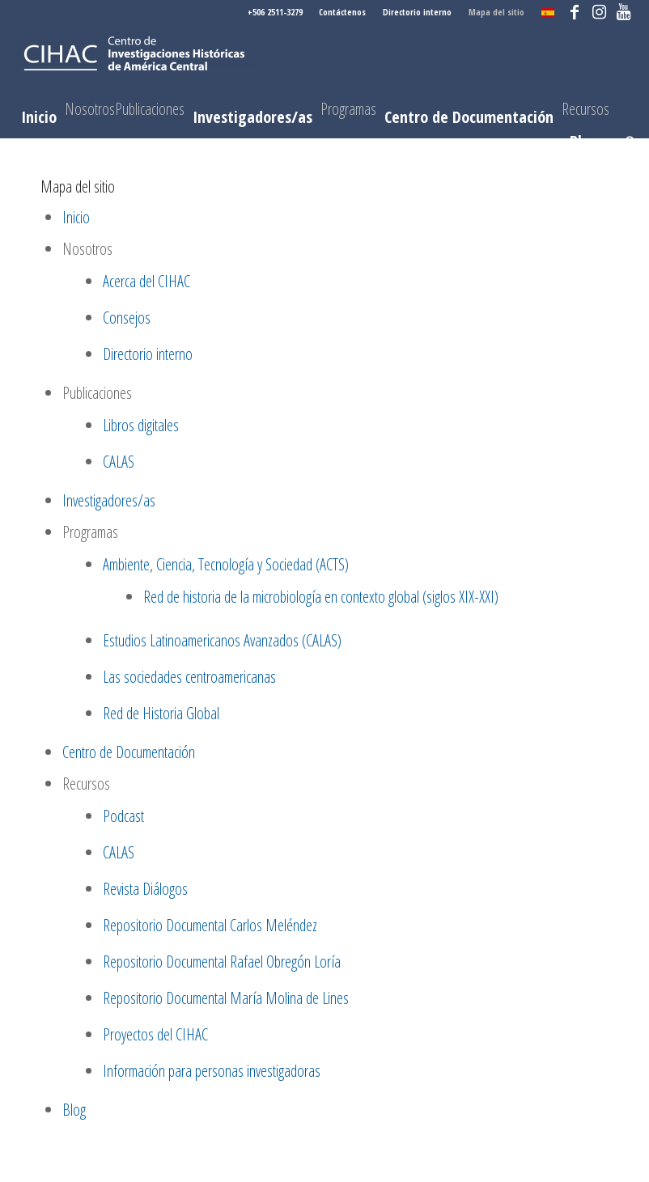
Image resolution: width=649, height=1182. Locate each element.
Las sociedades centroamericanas (189, 677)
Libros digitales (141, 425)
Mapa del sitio (496, 12)
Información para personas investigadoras (211, 1071)
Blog (74, 1110)
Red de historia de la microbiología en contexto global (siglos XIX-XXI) (320, 597)
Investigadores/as (108, 500)
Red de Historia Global (161, 713)
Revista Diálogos (145, 889)
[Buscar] (626, 141)
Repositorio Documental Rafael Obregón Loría (222, 961)
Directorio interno (417, 12)
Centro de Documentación (128, 752)
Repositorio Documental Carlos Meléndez (210, 925)
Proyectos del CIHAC (155, 1034)
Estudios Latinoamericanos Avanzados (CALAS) (222, 640)
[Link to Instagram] (599, 12)
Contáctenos (342, 12)
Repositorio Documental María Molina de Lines (226, 998)
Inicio (76, 217)
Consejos (127, 317)
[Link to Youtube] (624, 12)
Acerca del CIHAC (146, 281)
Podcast (123, 816)
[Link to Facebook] (575, 12)
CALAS (118, 461)
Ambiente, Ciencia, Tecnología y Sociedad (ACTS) (226, 564)
